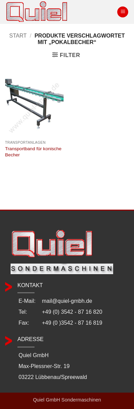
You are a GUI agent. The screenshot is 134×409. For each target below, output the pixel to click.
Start (18, 36)
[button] (122, 12)
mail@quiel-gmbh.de (67, 301)
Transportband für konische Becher (33, 151)
